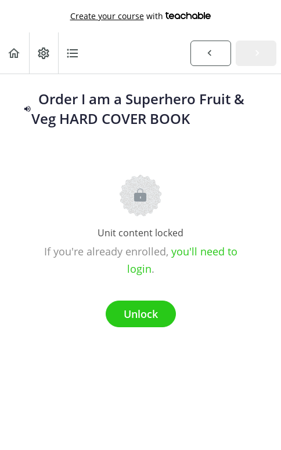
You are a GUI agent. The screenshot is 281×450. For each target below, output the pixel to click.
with (140, 16)
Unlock (141, 314)
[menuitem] (43, 53)
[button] (14, 53)
